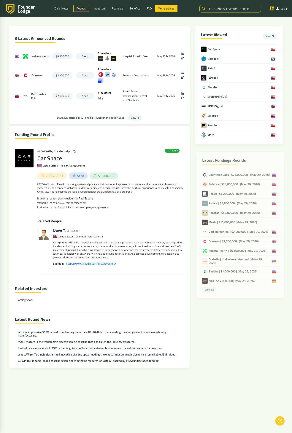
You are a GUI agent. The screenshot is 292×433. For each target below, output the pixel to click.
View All (135, 118)
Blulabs (213, 87)
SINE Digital (215, 106)
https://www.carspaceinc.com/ (68, 203)
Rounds (81, 8)
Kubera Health (41, 56)
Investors (100, 8)
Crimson (37, 75)
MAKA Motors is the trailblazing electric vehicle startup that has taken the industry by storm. (76, 342)
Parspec (213, 78)
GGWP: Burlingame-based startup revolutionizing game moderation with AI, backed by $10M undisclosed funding (88, 361)
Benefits (134, 8)
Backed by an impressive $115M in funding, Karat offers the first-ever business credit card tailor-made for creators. (90, 348)
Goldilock (214, 59)
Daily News (61, 8)
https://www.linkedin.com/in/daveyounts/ (91, 263)
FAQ (149, 8)
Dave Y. (59, 230)
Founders (117, 8)
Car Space (49, 158)
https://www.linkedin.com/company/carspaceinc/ (79, 207)
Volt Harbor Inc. (38, 95)
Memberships (166, 8)
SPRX (211, 135)
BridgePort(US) (217, 97)
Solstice (213, 116)
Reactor (213, 125)
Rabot (212, 68)
